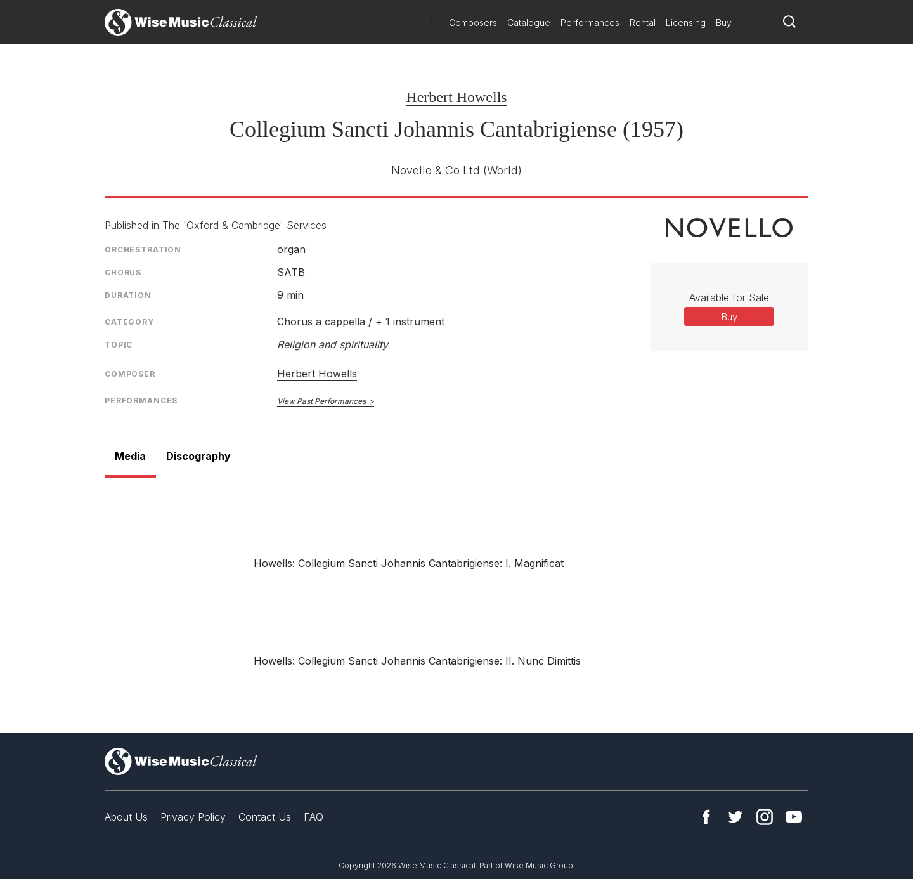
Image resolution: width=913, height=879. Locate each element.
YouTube (794, 817)
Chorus (123, 272)
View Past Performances (321, 401)
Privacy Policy (193, 817)
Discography (198, 456)
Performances (589, 22)
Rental (643, 22)
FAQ (313, 817)
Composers (473, 22)
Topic (119, 344)
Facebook (706, 817)
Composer (130, 374)
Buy (724, 22)
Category (129, 322)
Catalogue (528, 22)
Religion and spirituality (332, 344)
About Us (126, 817)
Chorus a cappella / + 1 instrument (360, 321)
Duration (128, 295)
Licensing (686, 22)
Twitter (735, 817)
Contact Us (264, 817)
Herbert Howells (456, 97)
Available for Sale (729, 297)
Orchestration (143, 249)
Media (130, 456)
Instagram (764, 817)
